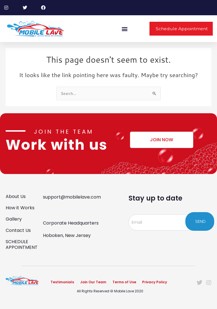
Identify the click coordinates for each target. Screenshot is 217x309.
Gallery (14, 218)
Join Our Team (93, 281)
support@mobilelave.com (72, 196)
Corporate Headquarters (71, 222)
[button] (124, 28)
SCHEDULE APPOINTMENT (22, 244)
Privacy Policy (154, 281)
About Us (16, 195)
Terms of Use (124, 281)
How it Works (20, 207)
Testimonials (62, 281)
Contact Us (18, 229)
